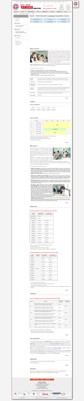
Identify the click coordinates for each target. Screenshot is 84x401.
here (35, 362)
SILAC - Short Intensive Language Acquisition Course (20, 32)
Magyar (59, 1)
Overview (17, 20)
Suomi (52, 1)
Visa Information (50, 21)
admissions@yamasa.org (43, 388)
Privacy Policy (22, 397)
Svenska (55, 1)
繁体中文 (21, 1)
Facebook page (41, 200)
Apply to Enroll (17, 44)
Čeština (63, 1)
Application (64, 21)
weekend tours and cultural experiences (38, 197)
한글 (37, 1)
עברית (67, 1)
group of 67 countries (57, 347)
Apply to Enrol (36, 379)
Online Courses (18, 37)
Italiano (48, 1)
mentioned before (44, 185)
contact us (38, 371)
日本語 (34, 1)
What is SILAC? (36, 19)
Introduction (17, 18)
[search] (49, 6)
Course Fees (17, 41)
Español (30, 1)
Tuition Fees (36, 21)
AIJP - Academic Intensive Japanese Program (19, 26)
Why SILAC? (64, 19)
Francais (44, 1)
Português (26, 1)
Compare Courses (18, 42)
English (17, 1)
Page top (66, 142)
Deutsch (40, 1)
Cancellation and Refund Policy (61, 397)
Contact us (75, 6)
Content (50, 19)
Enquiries (48, 379)
